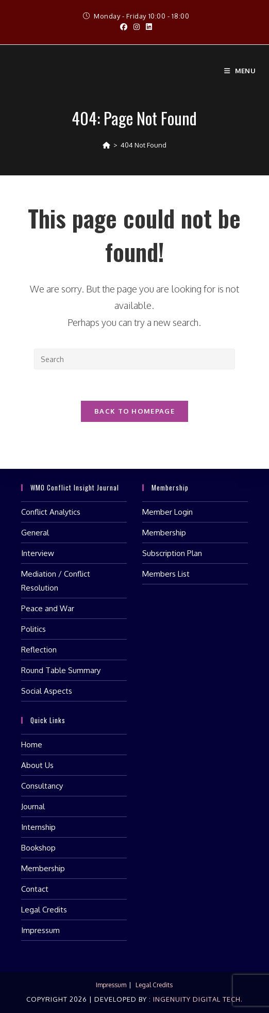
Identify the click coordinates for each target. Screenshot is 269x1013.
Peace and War (47, 608)
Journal (33, 806)
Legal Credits (44, 909)
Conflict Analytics (50, 512)
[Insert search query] (134, 359)
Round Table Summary (60, 670)
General (35, 532)
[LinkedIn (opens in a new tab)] (147, 26)
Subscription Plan (172, 553)
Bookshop (38, 848)
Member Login (167, 512)
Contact (34, 889)
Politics (33, 629)
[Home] (106, 145)
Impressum (40, 930)
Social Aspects (46, 691)
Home (31, 744)
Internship (38, 827)
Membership (164, 532)
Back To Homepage (134, 411)
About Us (37, 765)
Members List (166, 574)
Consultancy (42, 786)
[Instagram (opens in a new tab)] (136, 26)
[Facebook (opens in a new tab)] (123, 26)
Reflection (39, 650)
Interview (37, 553)
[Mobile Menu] (240, 71)
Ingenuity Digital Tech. (197, 999)
